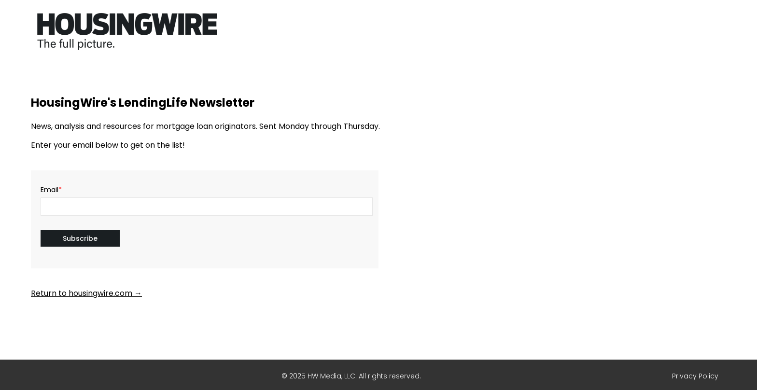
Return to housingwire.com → (86, 293)
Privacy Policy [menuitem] (695, 376)
